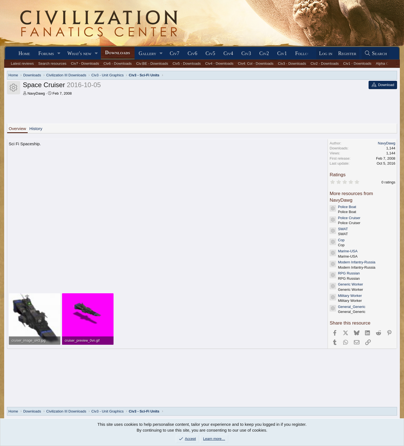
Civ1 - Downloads (357, 63)
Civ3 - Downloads (292, 63)
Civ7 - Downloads (85, 63)
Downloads (117, 52)
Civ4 (228, 53)
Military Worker (350, 296)
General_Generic (351, 307)
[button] (59, 53)
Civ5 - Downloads (187, 63)
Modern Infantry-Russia (356, 262)
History (35, 128)
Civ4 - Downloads (219, 63)
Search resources (52, 63)
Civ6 (192, 53)
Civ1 (282, 53)
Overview (17, 128)
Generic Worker (350, 284)
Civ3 (246, 53)
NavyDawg (36, 93)
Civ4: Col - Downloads (256, 63)
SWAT (343, 229)
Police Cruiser (349, 218)
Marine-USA (347, 251)
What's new (79, 53)
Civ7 (174, 53)
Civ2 (264, 53)
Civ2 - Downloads (324, 63)
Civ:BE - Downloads (152, 63)
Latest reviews (22, 63)
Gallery (147, 53)
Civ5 (210, 53)
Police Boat (347, 207)
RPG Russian (349, 273)
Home (24, 53)
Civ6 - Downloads (118, 63)
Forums (46, 53)
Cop (341, 240)
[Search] (376, 53)
